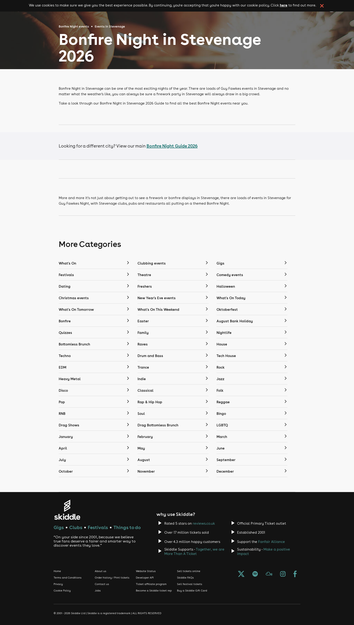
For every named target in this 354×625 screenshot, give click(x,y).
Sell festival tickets (189, 584)
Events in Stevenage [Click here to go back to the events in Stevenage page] (110, 26)
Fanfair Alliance (271, 541)
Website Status (146, 571)
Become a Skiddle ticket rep (154, 590)
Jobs (98, 590)
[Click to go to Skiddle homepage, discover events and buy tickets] (67, 509)
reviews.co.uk (204, 523)
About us (100, 571)
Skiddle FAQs (185, 577)
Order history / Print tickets (112, 577)
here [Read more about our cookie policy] (283, 5)
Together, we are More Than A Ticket (194, 551)
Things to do (127, 527)
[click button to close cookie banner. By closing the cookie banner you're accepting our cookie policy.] (321, 5)
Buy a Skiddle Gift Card (192, 590)
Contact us (102, 584)
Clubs (75, 527)
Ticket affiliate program (151, 584)
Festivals (98, 527)
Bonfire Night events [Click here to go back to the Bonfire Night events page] (74, 26)
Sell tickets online (188, 571)
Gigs (59, 527)
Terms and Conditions (68, 577)
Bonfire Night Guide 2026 (172, 146)
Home (57, 571)
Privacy (58, 584)
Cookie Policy (62, 590)
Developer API (145, 577)
